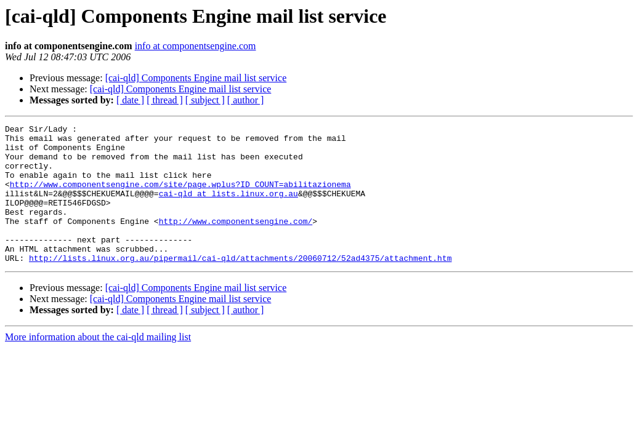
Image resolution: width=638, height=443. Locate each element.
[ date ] (130, 100)
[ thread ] (165, 100)
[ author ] (245, 100)
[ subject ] (205, 100)
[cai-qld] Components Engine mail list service (196, 78)
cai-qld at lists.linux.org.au (228, 208)
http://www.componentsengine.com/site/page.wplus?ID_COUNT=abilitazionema (180, 196)
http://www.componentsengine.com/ (236, 241)
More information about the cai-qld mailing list (98, 364)
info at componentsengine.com (195, 46)
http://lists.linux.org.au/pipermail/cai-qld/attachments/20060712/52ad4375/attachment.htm (240, 285)
